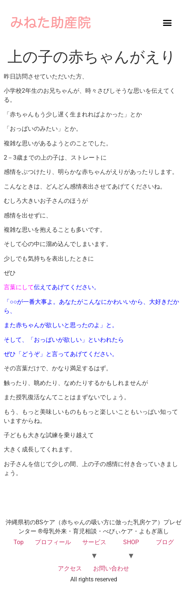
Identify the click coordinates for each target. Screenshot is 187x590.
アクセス (70, 568)
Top (19, 542)
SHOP (131, 542)
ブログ (165, 542)
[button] (167, 22)
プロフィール (53, 542)
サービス (94, 542)
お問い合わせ (111, 568)
